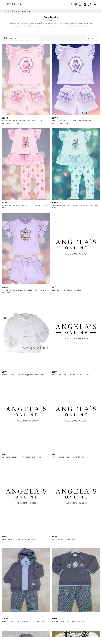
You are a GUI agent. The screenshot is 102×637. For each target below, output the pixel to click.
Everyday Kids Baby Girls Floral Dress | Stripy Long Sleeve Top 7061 (50, 580)
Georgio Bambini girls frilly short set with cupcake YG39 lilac (48, 98)
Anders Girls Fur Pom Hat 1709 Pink (16, 278)
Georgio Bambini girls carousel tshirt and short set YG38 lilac (50, 159)
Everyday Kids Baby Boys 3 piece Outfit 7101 (50, 460)
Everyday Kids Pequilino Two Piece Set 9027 (48, 338)
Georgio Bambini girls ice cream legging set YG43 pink (84, 97)
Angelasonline (13, 4)
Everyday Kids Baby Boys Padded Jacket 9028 (83, 338)
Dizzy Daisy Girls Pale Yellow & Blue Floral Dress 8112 (83, 398)
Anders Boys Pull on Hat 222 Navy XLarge (48, 219)
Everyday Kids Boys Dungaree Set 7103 (17, 460)
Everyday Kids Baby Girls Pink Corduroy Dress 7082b (49, 520)
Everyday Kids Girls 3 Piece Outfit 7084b (81, 460)
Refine (93, 38)
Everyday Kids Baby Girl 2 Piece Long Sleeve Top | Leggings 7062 (17, 579)
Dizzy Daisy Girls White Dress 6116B (49, 398)
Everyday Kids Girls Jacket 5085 (83, 158)
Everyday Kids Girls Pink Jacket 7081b (83, 520)
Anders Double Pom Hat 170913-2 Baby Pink (83, 219)
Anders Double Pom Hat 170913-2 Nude (50, 278)
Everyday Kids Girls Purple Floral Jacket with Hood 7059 (82, 579)
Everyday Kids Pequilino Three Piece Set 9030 (16, 338)
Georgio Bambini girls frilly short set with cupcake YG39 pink (15, 98)
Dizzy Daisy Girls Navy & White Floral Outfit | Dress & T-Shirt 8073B (16, 399)
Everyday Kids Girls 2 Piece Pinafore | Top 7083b (14, 520)
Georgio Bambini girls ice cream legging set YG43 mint (17, 159)
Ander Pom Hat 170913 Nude (81, 277)
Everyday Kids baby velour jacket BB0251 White (17, 219)
